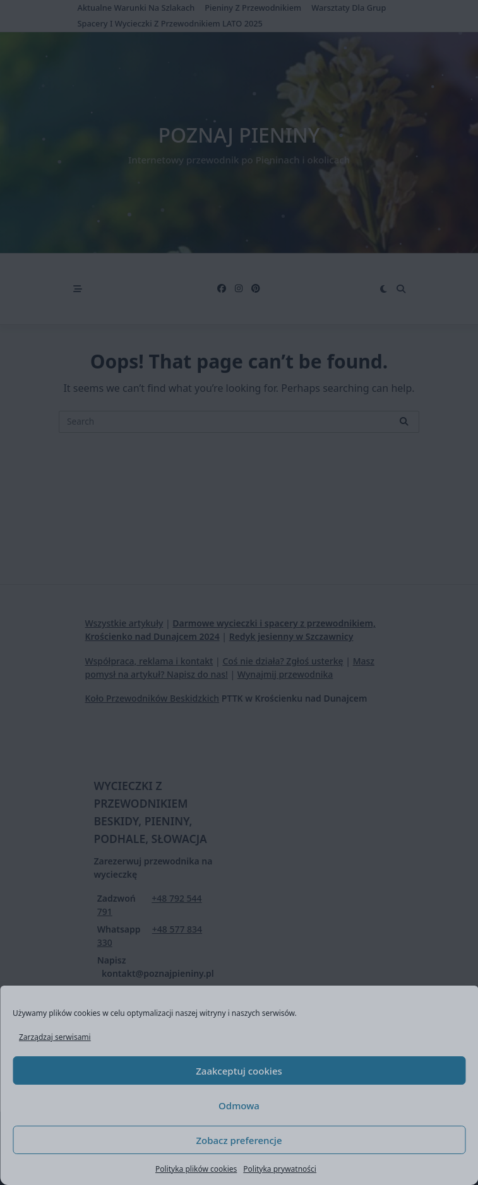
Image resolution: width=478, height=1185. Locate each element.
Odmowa (239, 1105)
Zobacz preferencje (239, 1140)
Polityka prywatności (279, 1169)
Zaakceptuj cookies (239, 1070)
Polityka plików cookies (196, 1169)
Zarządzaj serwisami (55, 1037)
